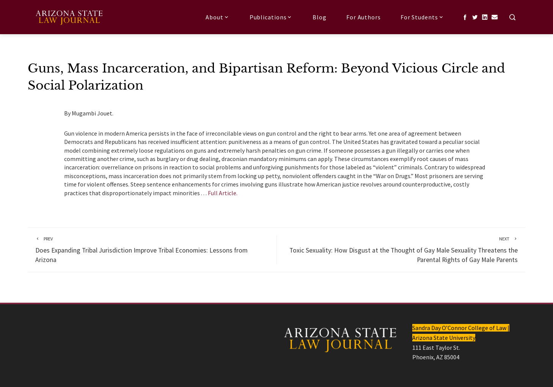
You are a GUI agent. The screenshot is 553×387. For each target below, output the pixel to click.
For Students (423, 17)
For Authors (363, 17)
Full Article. (222, 193)
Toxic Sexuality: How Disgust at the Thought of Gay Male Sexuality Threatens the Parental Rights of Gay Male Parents (401, 249)
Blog (320, 17)
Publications (271, 17)
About (217, 17)
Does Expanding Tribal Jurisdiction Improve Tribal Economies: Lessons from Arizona (152, 249)
